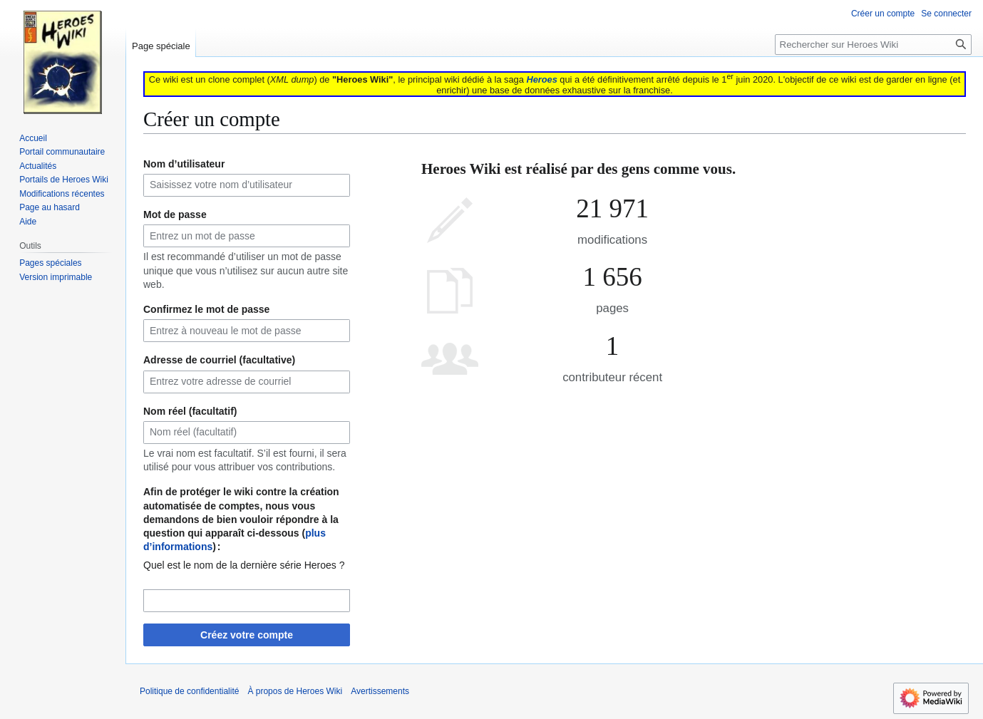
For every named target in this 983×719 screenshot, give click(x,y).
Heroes (541, 79)
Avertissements (380, 691)
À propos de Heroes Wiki (294, 691)
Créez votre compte (246, 635)
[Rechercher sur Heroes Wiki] (873, 44)
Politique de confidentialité (189, 691)
